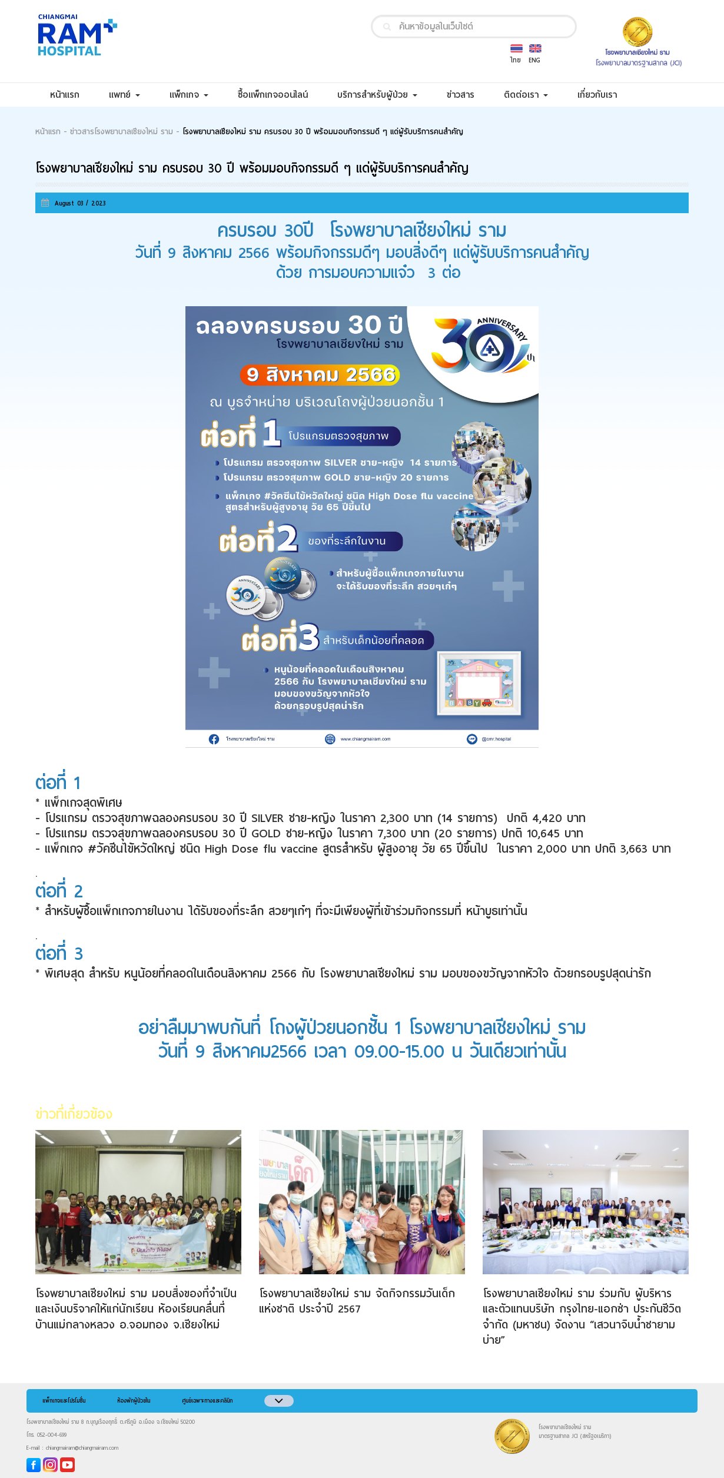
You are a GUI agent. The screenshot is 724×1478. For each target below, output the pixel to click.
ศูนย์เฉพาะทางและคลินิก (207, 1401)
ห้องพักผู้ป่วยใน (133, 1401)
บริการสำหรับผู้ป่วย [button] (377, 94)
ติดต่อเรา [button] (526, 94)
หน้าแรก (72, 94)
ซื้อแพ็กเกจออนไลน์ (280, 94)
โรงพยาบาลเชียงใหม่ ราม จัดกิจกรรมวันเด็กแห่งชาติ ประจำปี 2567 (357, 1301)
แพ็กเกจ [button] (189, 94)
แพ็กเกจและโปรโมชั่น (63, 1401)
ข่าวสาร (468, 94)
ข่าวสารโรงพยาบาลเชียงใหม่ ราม (121, 131)
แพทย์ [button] (124, 94)
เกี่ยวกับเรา (604, 94)
